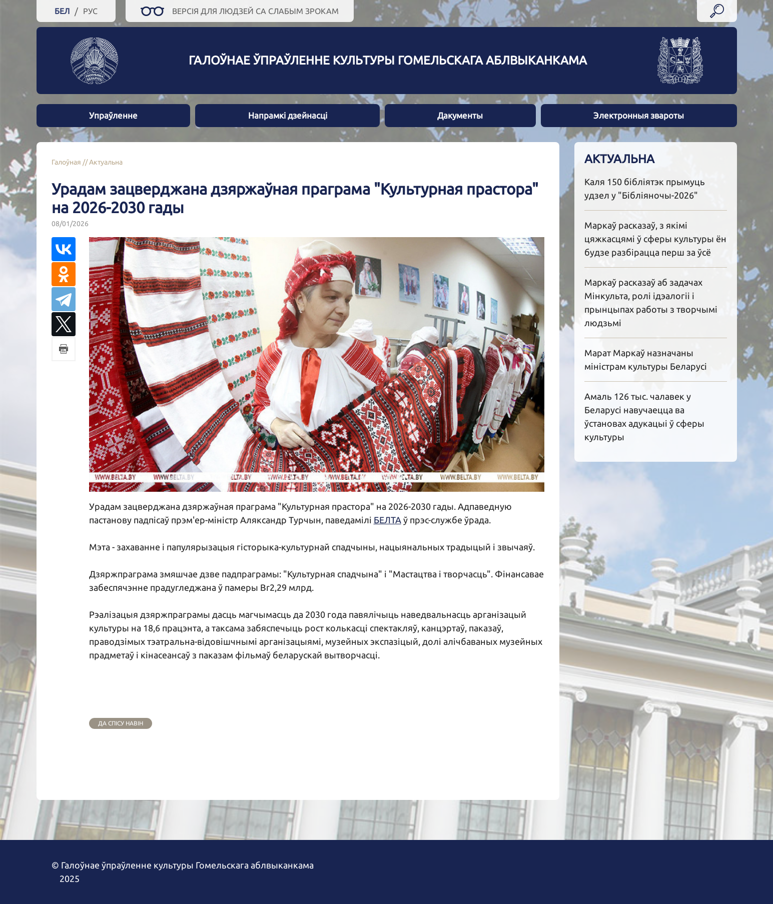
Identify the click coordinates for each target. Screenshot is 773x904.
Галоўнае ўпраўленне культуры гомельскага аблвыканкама (388, 60)
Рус (90, 11)
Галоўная (66, 162)
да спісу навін (120, 723)
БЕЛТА (387, 520)
